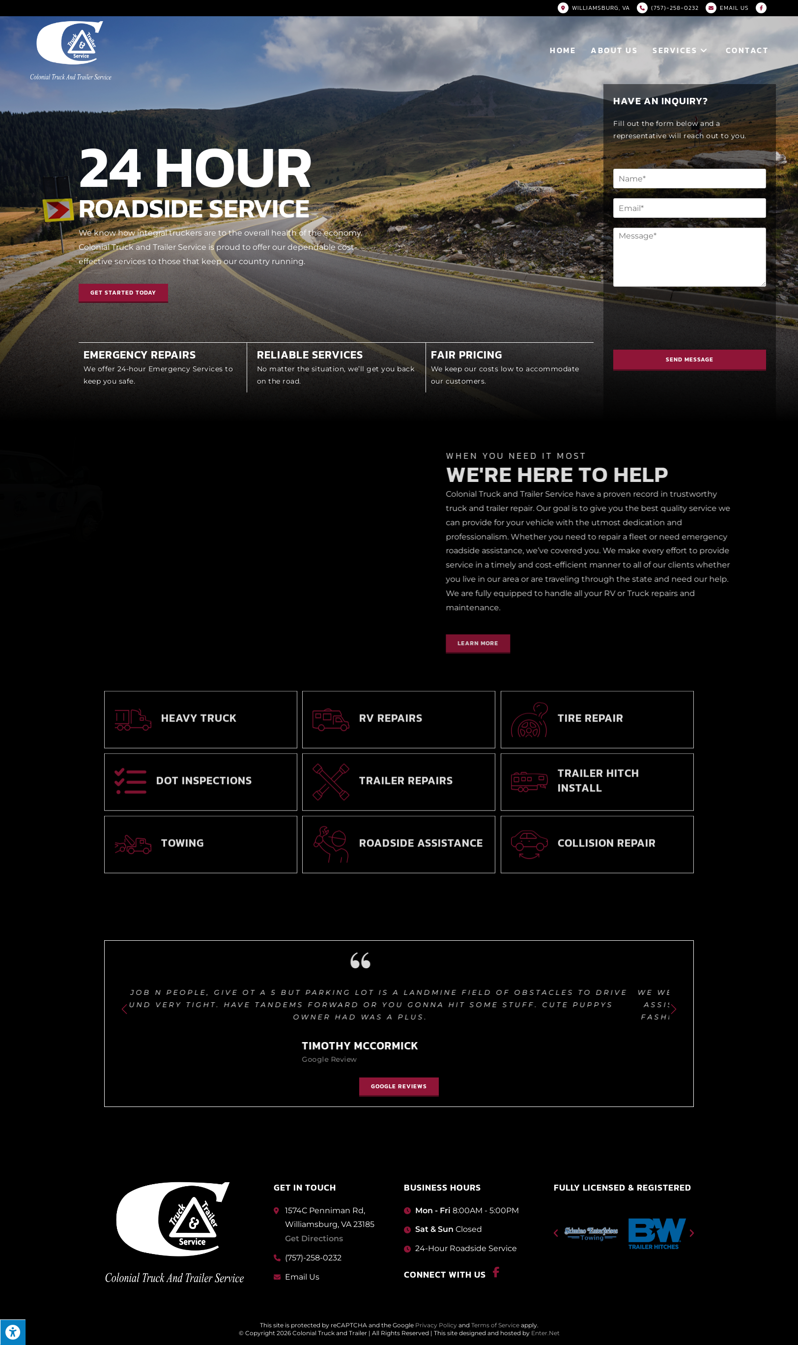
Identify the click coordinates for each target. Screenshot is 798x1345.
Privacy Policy (436, 1325)
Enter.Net (545, 1333)
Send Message (696, 359)
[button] (729, 644)
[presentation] (694, 333)
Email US (734, 7)
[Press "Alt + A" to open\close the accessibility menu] (13, 1332)
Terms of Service (495, 1325)
